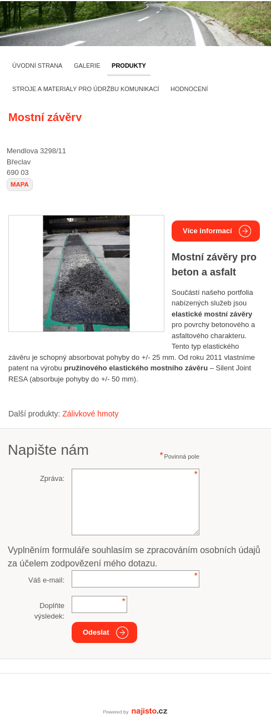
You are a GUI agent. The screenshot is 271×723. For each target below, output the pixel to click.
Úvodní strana (37, 65)
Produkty (129, 65)
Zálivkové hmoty (90, 413)
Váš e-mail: (46, 580)
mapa (20, 184)
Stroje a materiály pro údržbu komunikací (85, 89)
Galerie (87, 65)
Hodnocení (189, 89)
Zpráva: (52, 478)
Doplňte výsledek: (49, 611)
